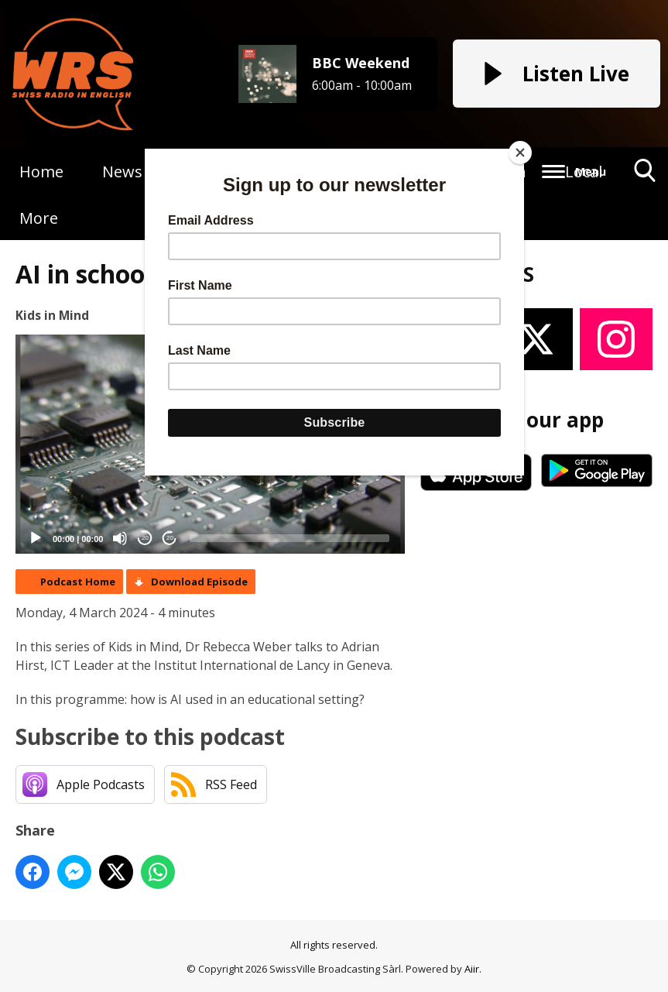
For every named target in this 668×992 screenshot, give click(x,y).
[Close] (520, 152)
